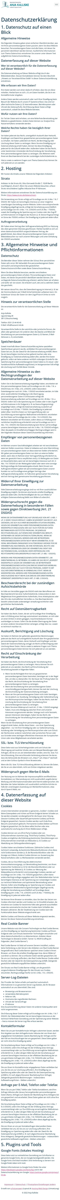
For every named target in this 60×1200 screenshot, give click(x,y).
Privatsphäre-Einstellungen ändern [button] (41, 1184)
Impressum (9, 1184)
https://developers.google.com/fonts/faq (17, 1170)
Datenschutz (20, 1184)
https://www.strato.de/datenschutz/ (21, 195)
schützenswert (16, 1188)
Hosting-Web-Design (40, 1188)
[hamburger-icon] (56, 4)
